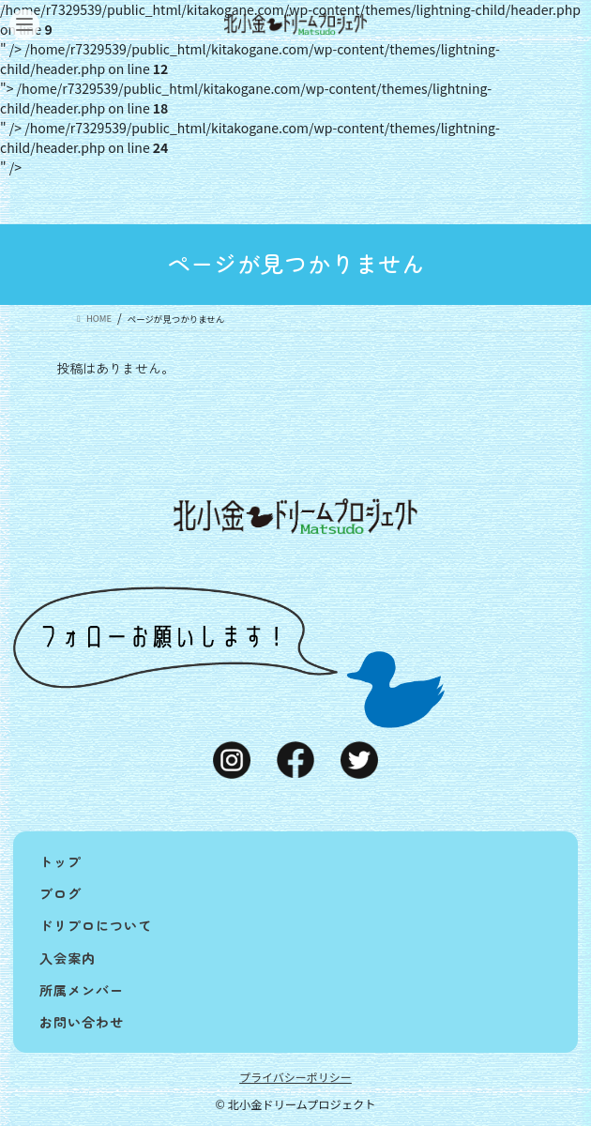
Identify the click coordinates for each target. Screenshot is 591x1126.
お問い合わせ (81, 1021)
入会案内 (67, 958)
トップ (60, 861)
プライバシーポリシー (295, 1077)
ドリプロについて (95, 925)
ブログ (60, 893)
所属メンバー (81, 990)
